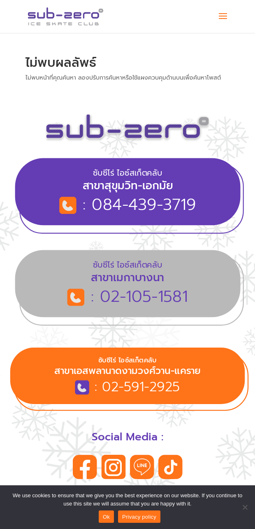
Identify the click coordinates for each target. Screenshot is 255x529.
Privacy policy (139, 517)
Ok (106, 517)
